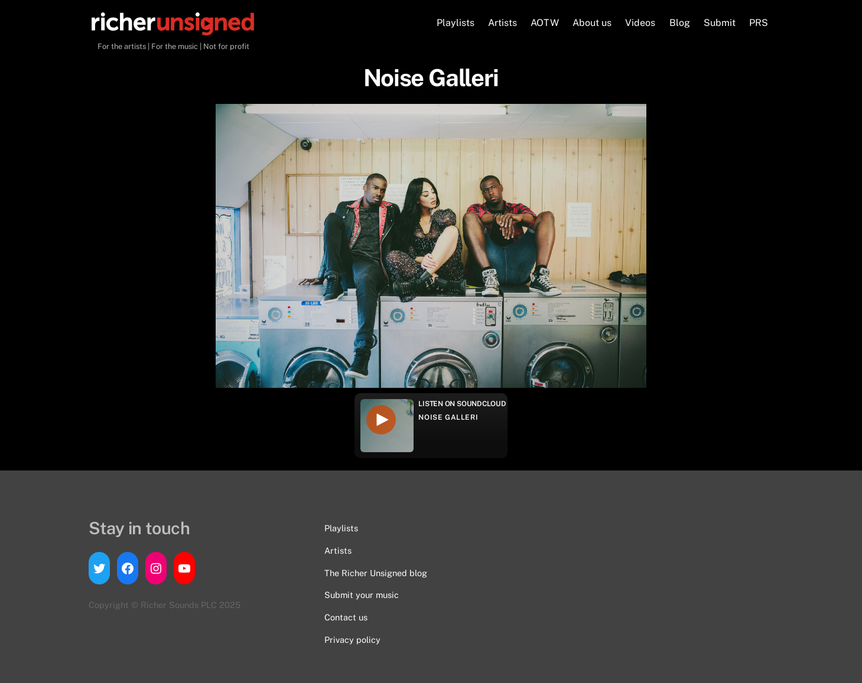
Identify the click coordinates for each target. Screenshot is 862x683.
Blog (679, 22)
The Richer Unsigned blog (375, 573)
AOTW (545, 22)
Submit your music (361, 595)
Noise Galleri (448, 417)
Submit (720, 22)
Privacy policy (352, 640)
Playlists (455, 22)
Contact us (345, 617)
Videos (640, 22)
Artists (502, 22)
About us (592, 22)
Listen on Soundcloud (462, 404)
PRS (758, 22)
